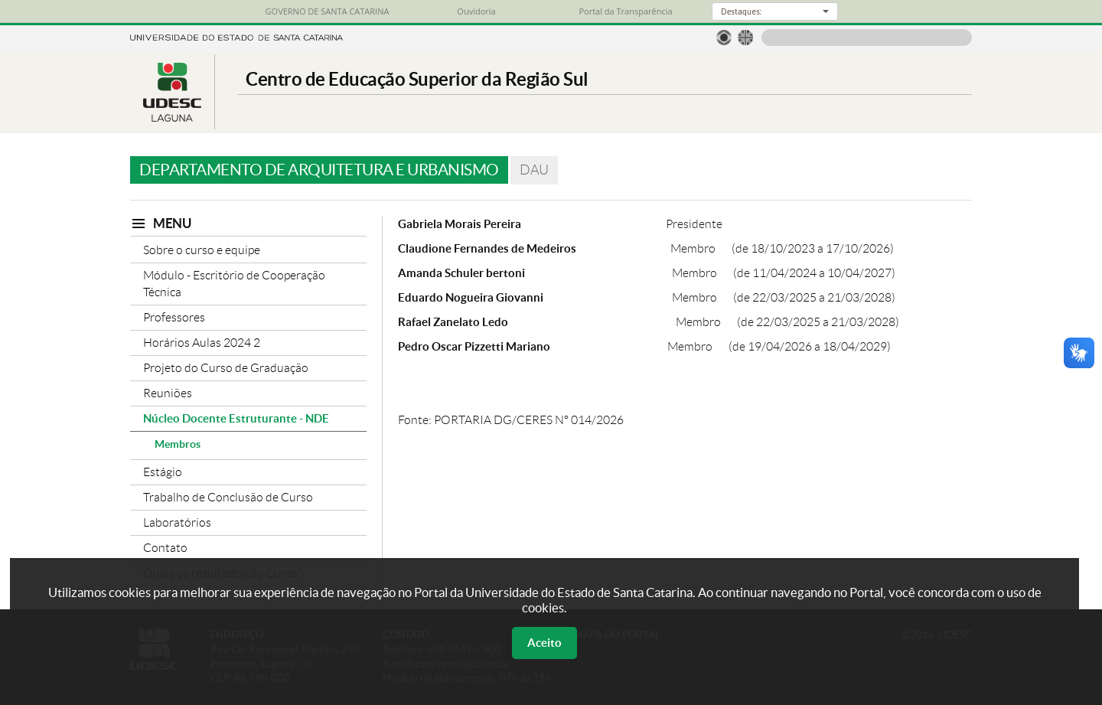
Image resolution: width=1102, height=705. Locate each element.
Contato (165, 547)
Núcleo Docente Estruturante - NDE (236, 418)
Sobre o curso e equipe (201, 249)
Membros (178, 444)
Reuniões (167, 393)
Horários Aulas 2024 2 (201, 342)
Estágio (162, 471)
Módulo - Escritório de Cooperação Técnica (234, 284)
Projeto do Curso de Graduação (225, 367)
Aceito (544, 642)
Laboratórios (177, 522)
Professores (174, 317)
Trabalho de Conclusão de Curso (228, 497)
